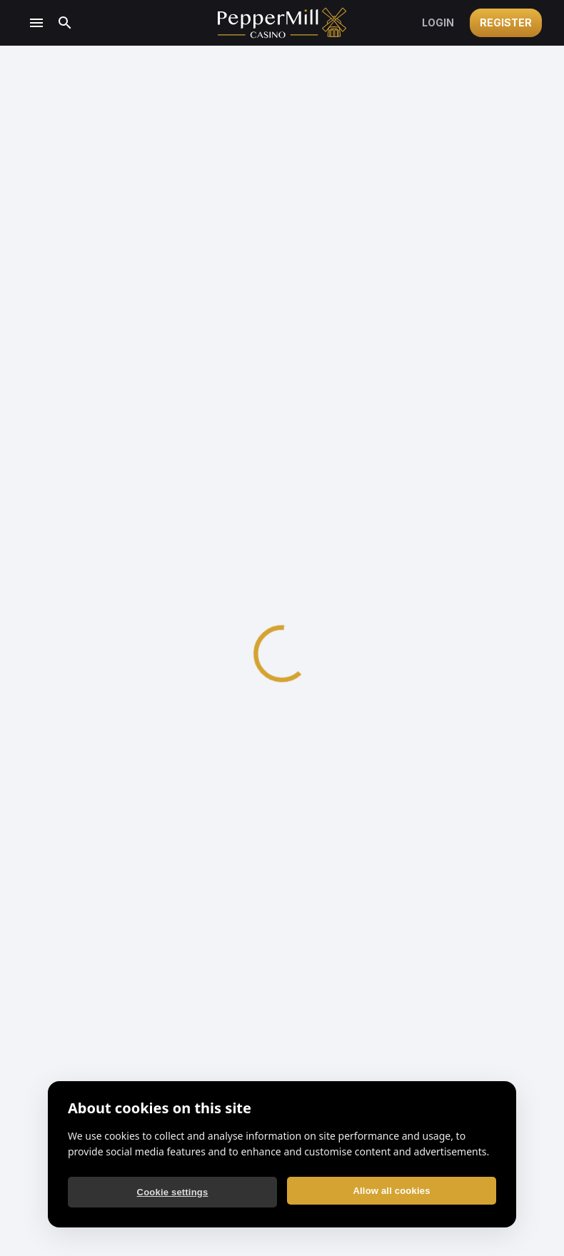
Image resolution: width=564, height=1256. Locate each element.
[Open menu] (36, 23)
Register (506, 22)
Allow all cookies (391, 1190)
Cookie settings (172, 1192)
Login (438, 22)
